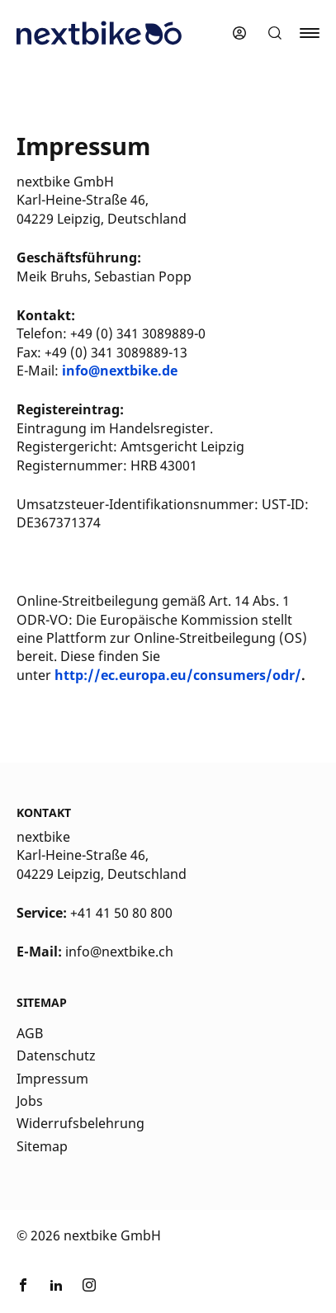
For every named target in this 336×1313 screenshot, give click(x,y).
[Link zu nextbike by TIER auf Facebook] (23, 1287)
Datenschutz (56, 1055)
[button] (275, 33)
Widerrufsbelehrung (80, 1123)
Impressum (52, 1079)
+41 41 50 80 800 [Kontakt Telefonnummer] (121, 913)
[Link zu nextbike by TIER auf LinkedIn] (56, 1287)
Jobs (30, 1101)
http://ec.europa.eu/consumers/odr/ (177, 675)
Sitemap (42, 1146)
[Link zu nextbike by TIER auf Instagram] (89, 1287)
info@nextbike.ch (119, 951)
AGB (30, 1033)
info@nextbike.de (119, 370)
